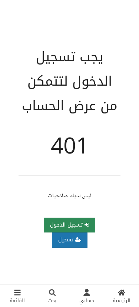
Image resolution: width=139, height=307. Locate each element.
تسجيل (69, 240)
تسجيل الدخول (69, 225)
